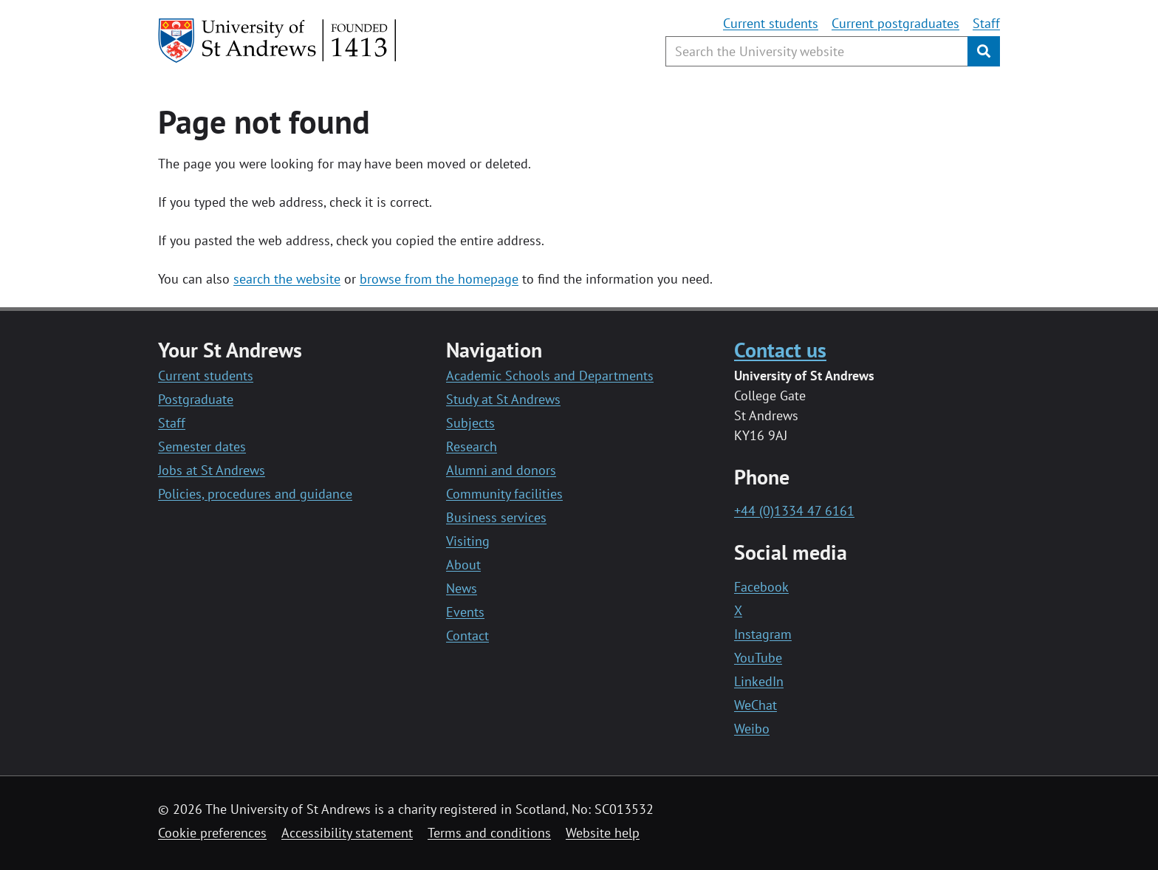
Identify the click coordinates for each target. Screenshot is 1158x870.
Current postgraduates (895, 23)
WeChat (755, 704)
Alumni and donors (501, 470)
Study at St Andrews (503, 399)
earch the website (289, 278)
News (461, 588)
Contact (467, 635)
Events (465, 611)
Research (471, 446)
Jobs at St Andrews (211, 470)
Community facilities (504, 493)
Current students (770, 23)
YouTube (758, 657)
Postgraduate (195, 399)
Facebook (761, 586)
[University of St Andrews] (278, 40)
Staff (986, 23)
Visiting (468, 540)
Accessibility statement (347, 832)
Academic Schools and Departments (550, 375)
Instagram (763, 634)
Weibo (752, 728)
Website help (603, 832)
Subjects (470, 422)
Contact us (780, 349)
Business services (496, 517)
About (463, 564)
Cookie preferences (212, 832)
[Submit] (983, 51)
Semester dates (202, 446)
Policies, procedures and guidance (255, 493)
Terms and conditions (489, 832)
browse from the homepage (439, 278)
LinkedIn (759, 681)
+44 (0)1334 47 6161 (794, 510)
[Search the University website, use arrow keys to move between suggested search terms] (816, 51)
